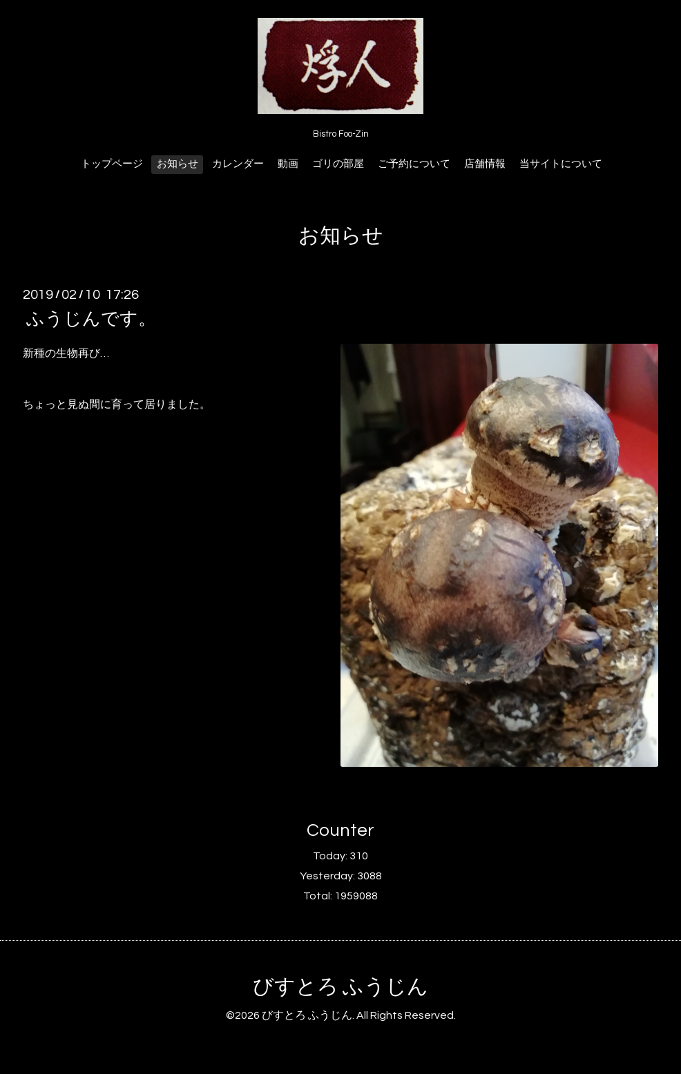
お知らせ (177, 164)
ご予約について (414, 164)
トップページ (112, 164)
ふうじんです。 (91, 319)
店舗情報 (485, 164)
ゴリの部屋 (338, 164)
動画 (288, 164)
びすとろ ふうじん (340, 986)
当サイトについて (560, 164)
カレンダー (238, 164)
